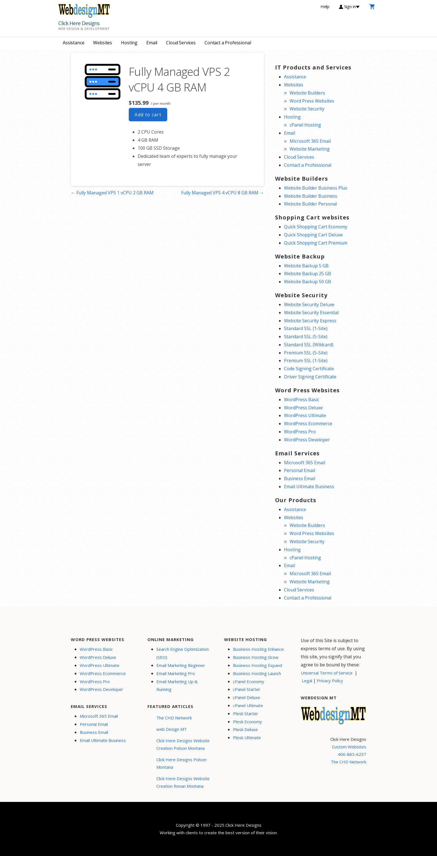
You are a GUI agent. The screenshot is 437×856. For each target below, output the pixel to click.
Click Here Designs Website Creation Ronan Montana (183, 782)
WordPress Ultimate (305, 415)
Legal (307, 680)
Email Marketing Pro (175, 673)
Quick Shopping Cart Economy (315, 227)
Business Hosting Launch (257, 673)
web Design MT (171, 729)
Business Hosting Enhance (258, 649)
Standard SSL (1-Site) (305, 328)
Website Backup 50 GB (307, 282)
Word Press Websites (312, 101)
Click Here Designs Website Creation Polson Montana (183, 744)
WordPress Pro (300, 432)
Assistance (73, 43)
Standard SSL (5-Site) (305, 336)
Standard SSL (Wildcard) (308, 345)
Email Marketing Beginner (180, 665)
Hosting (129, 43)
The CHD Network (174, 717)
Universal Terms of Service (327, 673)
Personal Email (299, 470)
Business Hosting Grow (255, 657)
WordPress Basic (301, 399)
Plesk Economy (247, 721)
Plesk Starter (245, 713)
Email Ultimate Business (309, 486)
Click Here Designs (78, 23)
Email (151, 43)
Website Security (307, 109)
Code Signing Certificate (309, 369)
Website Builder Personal (310, 204)
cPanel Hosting (305, 125)
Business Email (299, 478)
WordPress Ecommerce (308, 423)
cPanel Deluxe (246, 697)
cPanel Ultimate (248, 705)
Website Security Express (310, 321)
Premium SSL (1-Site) (305, 360)
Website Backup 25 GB (307, 273)
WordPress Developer (307, 440)
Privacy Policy (330, 680)
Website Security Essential (311, 312)
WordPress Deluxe (303, 408)
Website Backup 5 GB (306, 266)
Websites (102, 43)
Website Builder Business (310, 196)
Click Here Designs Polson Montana (181, 763)
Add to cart (148, 115)
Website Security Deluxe (309, 304)
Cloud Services (181, 43)
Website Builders (307, 93)
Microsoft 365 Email (310, 141)
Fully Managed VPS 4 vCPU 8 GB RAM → (222, 193)
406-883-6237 (352, 754)
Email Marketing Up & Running (177, 685)
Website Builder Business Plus (315, 188)
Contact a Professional (228, 43)
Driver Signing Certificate (310, 377)
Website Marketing (310, 149)
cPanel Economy (248, 681)
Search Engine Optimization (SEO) (182, 653)
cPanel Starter (246, 689)
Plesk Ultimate (247, 737)
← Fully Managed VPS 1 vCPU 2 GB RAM (112, 193)
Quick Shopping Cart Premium (315, 243)
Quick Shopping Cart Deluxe (313, 235)
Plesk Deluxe (245, 729)
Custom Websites (349, 746)
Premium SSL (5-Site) (305, 353)
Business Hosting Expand (257, 665)
